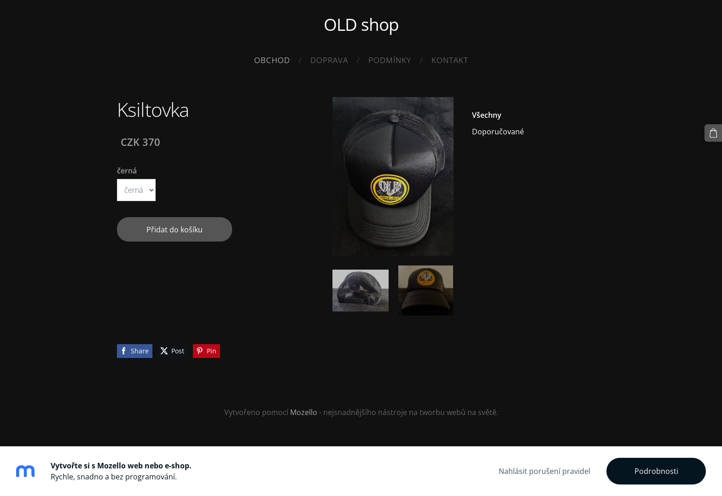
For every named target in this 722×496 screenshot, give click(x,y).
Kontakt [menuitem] (449, 60)
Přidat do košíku (174, 230)
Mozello (303, 412)
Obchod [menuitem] (272, 60)
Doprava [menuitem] (329, 60)
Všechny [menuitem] (486, 115)
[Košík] (713, 133)
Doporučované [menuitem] (498, 132)
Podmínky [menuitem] (389, 60)
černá (127, 171)
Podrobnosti (656, 471)
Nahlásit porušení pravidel (544, 471)
